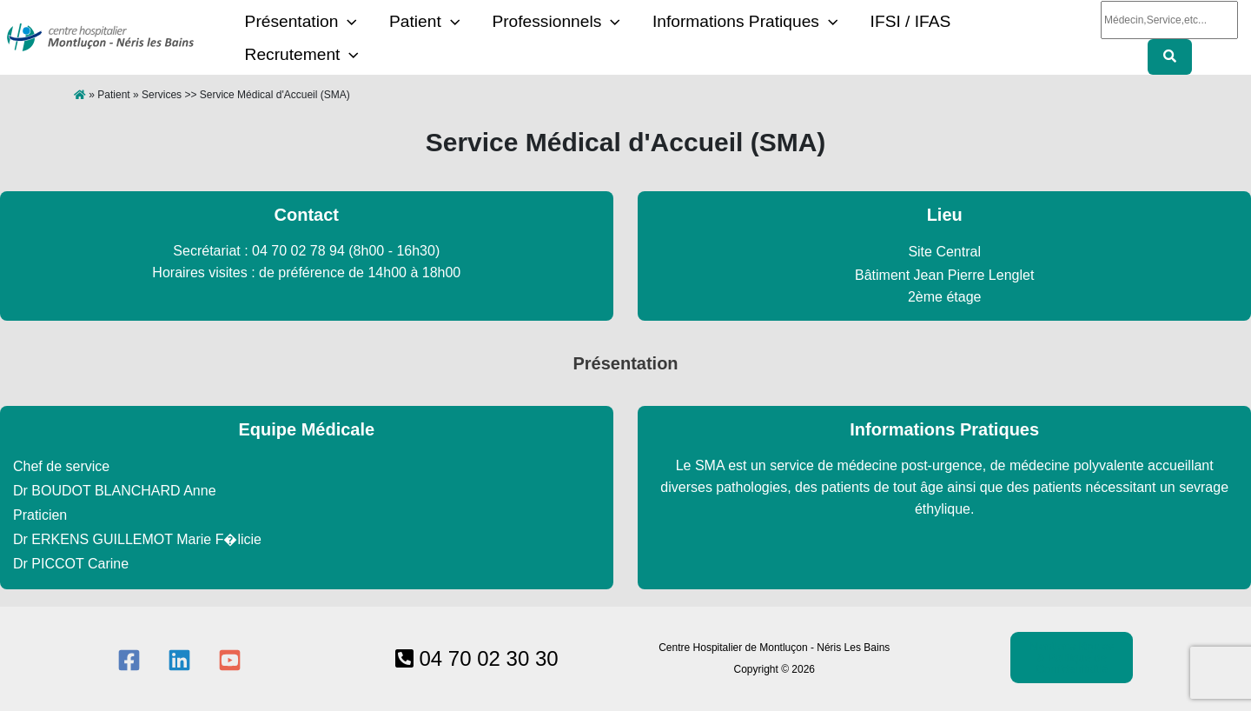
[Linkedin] (179, 660)
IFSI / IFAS (855, 38)
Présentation (295, 38)
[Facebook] (129, 660)
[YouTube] (230, 660)
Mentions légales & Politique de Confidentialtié (1072, 657)
